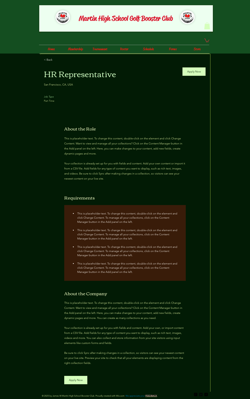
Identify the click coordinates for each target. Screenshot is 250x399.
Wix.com (120, 395)
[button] (207, 25)
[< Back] (56, 60)
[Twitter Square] (201, 394)
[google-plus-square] (195, 394)
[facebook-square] (206, 394)
